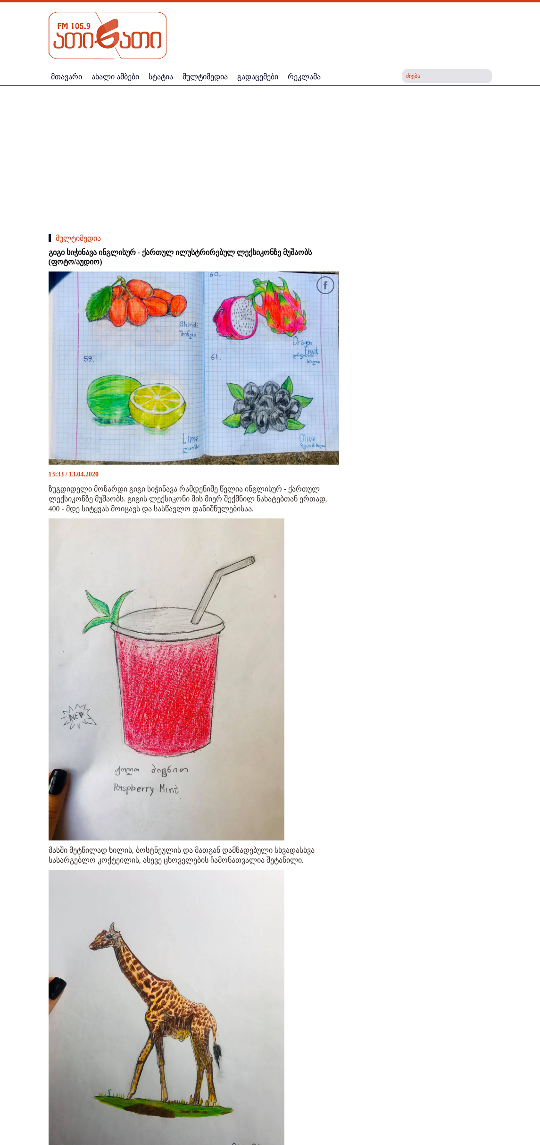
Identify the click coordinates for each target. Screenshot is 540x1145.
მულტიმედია (78, 238)
